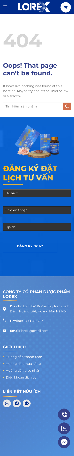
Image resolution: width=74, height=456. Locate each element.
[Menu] (5, 7)
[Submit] (67, 106)
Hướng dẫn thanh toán (24, 357)
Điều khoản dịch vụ (21, 377)
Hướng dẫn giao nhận (23, 370)
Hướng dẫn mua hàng (23, 364)
